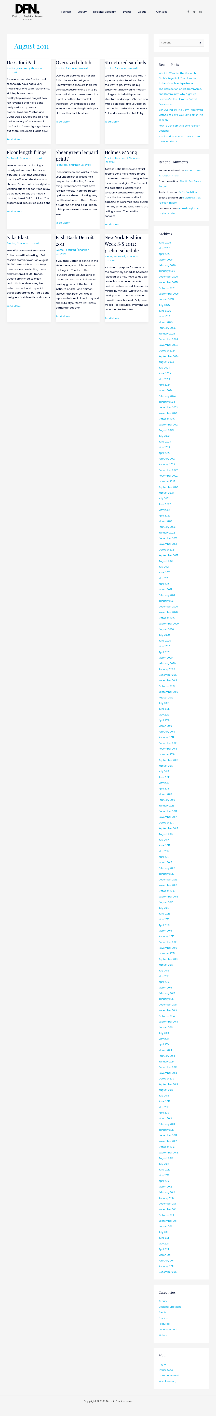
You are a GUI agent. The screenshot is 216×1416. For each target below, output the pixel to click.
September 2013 (169, 1084)
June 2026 (165, 243)
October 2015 (167, 953)
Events (127, 11)
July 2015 (164, 971)
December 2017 (168, 811)
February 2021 (167, 595)
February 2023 (167, 459)
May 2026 (164, 248)
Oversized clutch (75, 62)
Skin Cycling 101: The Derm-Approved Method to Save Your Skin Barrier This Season (181, 115)
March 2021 (165, 589)
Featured (23, 68)
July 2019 (164, 703)
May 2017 (164, 851)
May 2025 (164, 316)
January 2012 (166, 1198)
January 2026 (167, 271)
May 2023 (164, 447)
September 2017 (169, 828)
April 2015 (164, 982)
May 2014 (164, 1039)
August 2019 (166, 698)
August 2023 (166, 430)
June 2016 (165, 914)
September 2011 (168, 1221)
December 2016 (168, 880)
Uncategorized (168, 1330)
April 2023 (164, 453)
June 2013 (165, 1101)
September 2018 (169, 760)
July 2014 (164, 1033)
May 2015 (164, 976)
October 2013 (167, 1079)
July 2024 (164, 368)
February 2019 (167, 732)
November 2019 (168, 680)
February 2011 (167, 1261)
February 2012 (167, 1192)
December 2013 (168, 1067)
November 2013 (168, 1073)
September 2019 (169, 692)
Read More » (14, 139)
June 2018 (165, 777)
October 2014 (167, 1016)
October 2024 (167, 351)
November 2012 (168, 1141)
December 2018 (168, 743)
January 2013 (166, 1130)
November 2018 (168, 749)
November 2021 (168, 544)
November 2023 (168, 413)
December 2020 (168, 607)
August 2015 (166, 965)
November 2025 (168, 282)
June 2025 (165, 311)
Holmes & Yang (122, 152)
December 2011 (168, 1204)
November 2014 (168, 1010)
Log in (162, 1364)
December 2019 (168, 675)
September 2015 (169, 959)
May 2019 (164, 715)
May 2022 (164, 510)
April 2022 (164, 516)
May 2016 (164, 919)
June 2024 (165, 373)
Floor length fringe (28, 152)
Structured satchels (117, 65)
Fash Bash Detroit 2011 (76, 240)
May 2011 (164, 1244)
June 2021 (164, 572)
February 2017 (167, 868)
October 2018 (167, 754)
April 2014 (164, 1044)
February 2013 (167, 1124)
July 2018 (164, 771)
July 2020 (164, 635)
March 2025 (166, 322)
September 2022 (169, 487)
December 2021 (168, 538)
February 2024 (167, 396)
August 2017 (166, 834)
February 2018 (167, 800)
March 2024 (166, 390)
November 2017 (168, 817)
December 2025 (169, 277)
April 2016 (164, 925)
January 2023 (167, 464)
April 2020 (164, 652)
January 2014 (167, 1062)
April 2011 (164, 1249)
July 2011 (164, 1232)
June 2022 (165, 504)
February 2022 (167, 527)
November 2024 (168, 345)
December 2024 (169, 339)
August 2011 (166, 1226)
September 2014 (169, 1022)
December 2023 (168, 407)
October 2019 (167, 686)
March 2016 (165, 931)
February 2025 (167, 328)
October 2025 (167, 288)
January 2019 (166, 737)
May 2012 (164, 1175)
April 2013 (164, 1113)
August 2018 (166, 766)
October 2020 (167, 618)
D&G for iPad (22, 62)
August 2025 (166, 299)
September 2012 (169, 1153)
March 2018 (165, 794)
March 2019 (165, 726)
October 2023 (167, 419)
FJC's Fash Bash (189, 192)
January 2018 (166, 806)
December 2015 (168, 942)
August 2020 (166, 629)
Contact (161, 11)
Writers (163, 1335)
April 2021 (164, 584)
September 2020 (169, 624)
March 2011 (165, 1255)
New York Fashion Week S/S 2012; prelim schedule (125, 244)
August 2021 (166, 561)
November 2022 (168, 476)
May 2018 (164, 783)
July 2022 (164, 498)
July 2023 (164, 436)
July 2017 (164, 840)
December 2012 (168, 1135)
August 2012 (166, 1158)
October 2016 (167, 891)
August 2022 (166, 493)
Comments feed (169, 1376)
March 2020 (166, 658)
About (144, 11)
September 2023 (169, 425)
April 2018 (164, 789)
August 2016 (166, 902)
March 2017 (165, 862)
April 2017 (164, 857)
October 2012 (167, 1147)
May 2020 (164, 646)
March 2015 (165, 988)
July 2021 (164, 567)
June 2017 (165, 845)
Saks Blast (18, 237)
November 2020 (168, 612)
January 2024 (167, 402)
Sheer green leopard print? (72, 155)
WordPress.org (168, 1381)
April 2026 (164, 254)
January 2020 (167, 669)
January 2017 (166, 874)
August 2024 (166, 362)
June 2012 (164, 1170)
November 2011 (168, 1209)
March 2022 (165, 521)
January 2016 (166, 936)
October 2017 (167, 823)
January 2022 (167, 533)
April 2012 (164, 1181)
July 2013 (164, 1096)
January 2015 (167, 999)
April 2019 (164, 720)
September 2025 (169, 294)
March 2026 (166, 260)
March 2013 (165, 1118)
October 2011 (166, 1215)
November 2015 (168, 948)
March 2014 (165, 1050)
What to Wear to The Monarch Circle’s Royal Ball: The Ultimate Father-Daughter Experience (178, 78)
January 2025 (167, 334)
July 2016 (164, 908)
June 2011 (164, 1238)
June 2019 (165, 709)
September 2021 (169, 555)
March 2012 (165, 1187)
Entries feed (166, 1370)
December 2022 (168, 470)
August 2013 (166, 1090)
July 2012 (164, 1164)
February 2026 (167, 265)
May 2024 (164, 379)
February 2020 (167, 663)
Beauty (82, 11)
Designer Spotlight (104, 11)
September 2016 (169, 897)
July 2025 (164, 305)
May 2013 (164, 1107)
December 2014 (168, 1005)
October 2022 (167, 481)
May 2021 (164, 578)
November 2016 (168, 885)
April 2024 (164, 385)
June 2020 (165, 641)
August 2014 (166, 1027)
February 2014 (167, 1056)
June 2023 (165, 442)
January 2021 (166, 601)
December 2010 (168, 1272)
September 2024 (169, 356)
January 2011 (166, 1266)
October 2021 (167, 550)
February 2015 (167, 993)
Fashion (66, 11)
